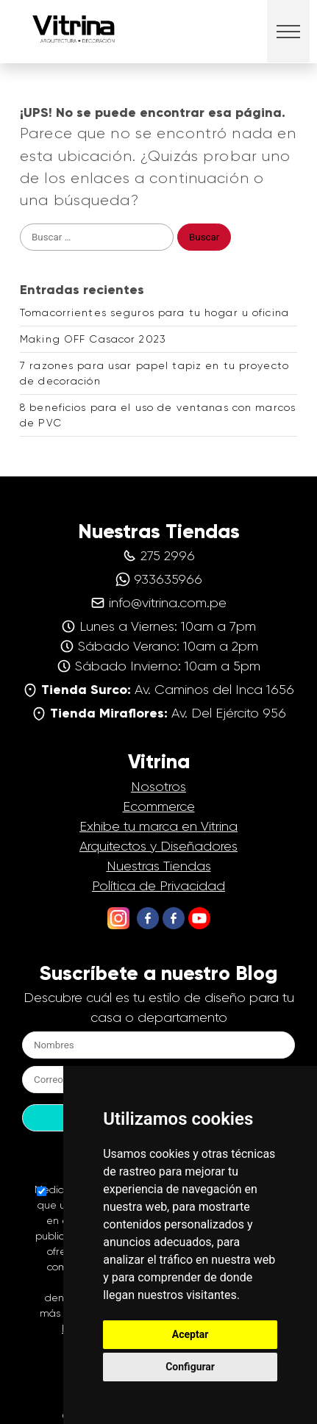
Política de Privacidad (158, 886)
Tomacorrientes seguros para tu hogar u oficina (154, 312)
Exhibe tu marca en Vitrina (158, 826)
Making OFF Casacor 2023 (93, 339)
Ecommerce (159, 806)
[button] (288, 31)
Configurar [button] (190, 1367)
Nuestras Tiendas (159, 866)
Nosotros (158, 786)
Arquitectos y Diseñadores (158, 846)
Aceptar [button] (190, 1334)
